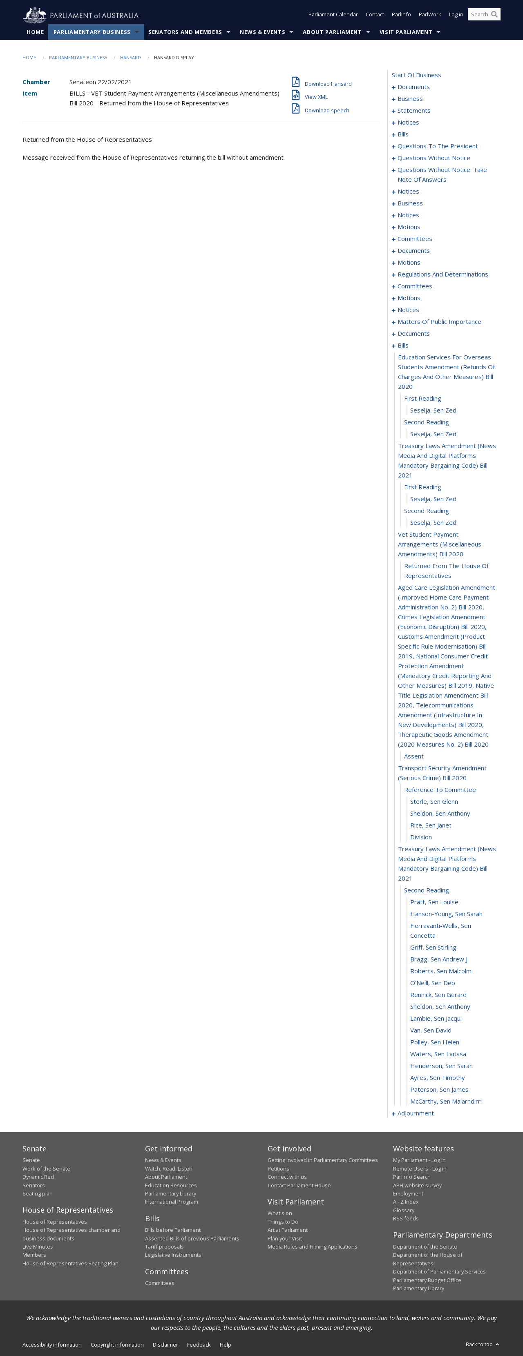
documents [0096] (414, 251)
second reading (426, 511)
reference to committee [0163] (440, 790)
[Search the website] (484, 15)
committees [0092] (415, 239)
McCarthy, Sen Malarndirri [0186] (446, 1101)
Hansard (130, 58)
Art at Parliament (288, 1230)
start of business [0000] (416, 75)
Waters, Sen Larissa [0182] (438, 1054)
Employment (408, 1194)
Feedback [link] (199, 1345)
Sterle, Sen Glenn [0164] (434, 802)
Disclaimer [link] (165, 1345)
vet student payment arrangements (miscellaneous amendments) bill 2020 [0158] (439, 544)
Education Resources (171, 1185)
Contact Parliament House (299, 1185)
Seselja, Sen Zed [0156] (433, 499)
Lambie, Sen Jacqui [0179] (436, 1019)
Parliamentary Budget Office (427, 1280)
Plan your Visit (285, 1238)
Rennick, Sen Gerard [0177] (438, 995)
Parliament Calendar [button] (333, 15)
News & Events (262, 32)
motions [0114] (409, 298)
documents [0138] (414, 334)
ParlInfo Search (412, 1177)
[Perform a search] (494, 15)
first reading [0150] (422, 399)
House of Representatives (54, 1221)
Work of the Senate (46, 1168)
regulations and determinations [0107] (443, 274)
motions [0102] (409, 263)
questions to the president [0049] (438, 146)
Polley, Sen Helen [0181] (434, 1042)
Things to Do (283, 1221)
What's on (280, 1213)
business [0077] (410, 203)
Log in (456, 15)
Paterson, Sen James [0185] (439, 1090)
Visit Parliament (406, 32)
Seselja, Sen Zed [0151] (433, 410)
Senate (31, 1160)
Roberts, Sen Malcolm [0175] (441, 971)
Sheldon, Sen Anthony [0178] (440, 1007)
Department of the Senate (425, 1247)
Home (35, 32)
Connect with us (287, 1177)
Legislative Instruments (173, 1255)
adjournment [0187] (416, 1113)
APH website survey (417, 1185)
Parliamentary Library (170, 1194)
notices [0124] (408, 310)
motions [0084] (409, 227)
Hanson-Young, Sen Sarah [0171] (446, 914)
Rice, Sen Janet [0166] (430, 825)
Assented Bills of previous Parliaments (192, 1238)
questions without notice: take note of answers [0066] (442, 175)
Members (34, 1255)
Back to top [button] (483, 1344)
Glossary (403, 1210)
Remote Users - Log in (420, 1168)
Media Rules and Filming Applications (313, 1247)
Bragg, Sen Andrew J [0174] (438, 959)
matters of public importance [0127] (439, 322)
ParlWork (430, 15)
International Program (171, 1202)
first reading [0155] (422, 487)
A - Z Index (406, 1202)
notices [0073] (408, 191)
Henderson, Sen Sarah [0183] (441, 1066)
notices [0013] (408, 122)
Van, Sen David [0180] (430, 1030)
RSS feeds (406, 1218)
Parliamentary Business (92, 32)
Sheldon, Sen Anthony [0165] (440, 814)
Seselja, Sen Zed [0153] (433, 434)
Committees (159, 1283)
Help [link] (225, 1345)
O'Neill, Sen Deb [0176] (432, 983)
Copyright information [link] (117, 1345)
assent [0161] (414, 756)
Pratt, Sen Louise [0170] (434, 902)
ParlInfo (401, 15)
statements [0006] (414, 111)
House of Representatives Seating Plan (70, 1263)
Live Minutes (37, 1247)
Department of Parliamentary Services (439, 1272)
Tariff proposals (164, 1247)
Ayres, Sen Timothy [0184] (437, 1078)
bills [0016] (403, 134)
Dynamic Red (38, 1177)
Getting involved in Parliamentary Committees (323, 1160)
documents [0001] (414, 87)
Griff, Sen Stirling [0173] (433, 947)
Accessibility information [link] (52, 1345)
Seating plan (37, 1194)
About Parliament (332, 32)
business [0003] (410, 99)
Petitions (278, 1168)
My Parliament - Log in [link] (419, 1160)
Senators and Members (185, 32)
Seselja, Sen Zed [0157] (433, 523)
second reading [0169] (426, 890)
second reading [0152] (426, 422)
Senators (33, 1185)
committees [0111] (415, 286)
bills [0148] (403, 345)
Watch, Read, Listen (168, 1168)
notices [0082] (408, 215)
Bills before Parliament (173, 1230)
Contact (375, 15)
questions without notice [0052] (434, 158)
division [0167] (421, 837)
